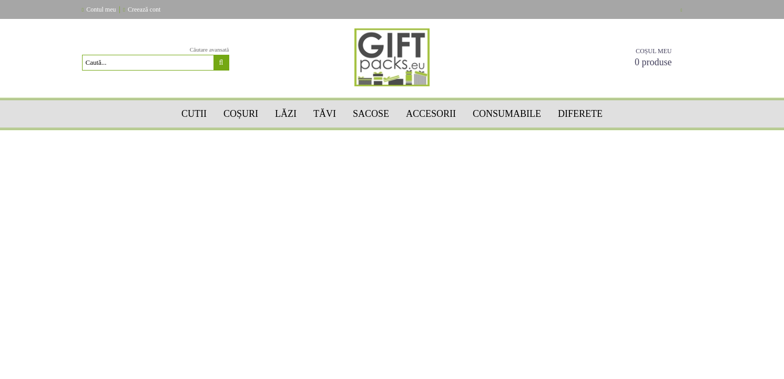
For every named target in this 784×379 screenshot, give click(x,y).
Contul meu (101, 9)
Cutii (194, 113)
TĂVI (324, 113)
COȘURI (240, 113)
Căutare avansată (209, 49)
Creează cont (144, 9)
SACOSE (371, 113)
